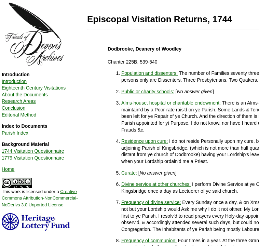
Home (8, 169)
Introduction (14, 81)
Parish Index (15, 133)
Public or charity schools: (147, 91)
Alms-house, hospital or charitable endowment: (171, 103)
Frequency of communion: (149, 240)
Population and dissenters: (149, 73)
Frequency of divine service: (151, 202)
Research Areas (19, 101)
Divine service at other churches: (156, 184)
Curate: (129, 173)
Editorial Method (19, 115)
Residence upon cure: (144, 141)
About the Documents (25, 94)
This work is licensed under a (40, 195)
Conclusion (13, 108)
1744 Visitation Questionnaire (33, 151)
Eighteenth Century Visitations (34, 88)
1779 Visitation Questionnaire (33, 158)
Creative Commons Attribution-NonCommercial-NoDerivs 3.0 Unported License (40, 198)
